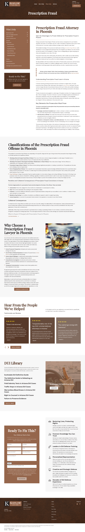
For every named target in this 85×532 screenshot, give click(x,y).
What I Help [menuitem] (48, 4)
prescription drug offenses (70, 48)
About (53, 506)
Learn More (54, 388)
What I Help (54, 511)
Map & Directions (27, 509)
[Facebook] (80, 504)
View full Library (10, 403)
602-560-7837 (75, 3)
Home (53, 504)
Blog (52, 516)
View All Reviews (16, 347)
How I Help (54, 509)
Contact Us (76, 5)
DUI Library (54, 514)
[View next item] (8, 347)
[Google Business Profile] (77, 504)
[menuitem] (16, 32)
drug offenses (67, 85)
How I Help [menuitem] (41, 4)
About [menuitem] (35, 4)
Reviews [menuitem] (55, 4)
